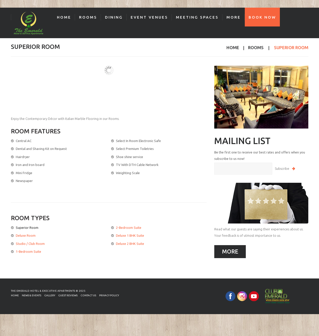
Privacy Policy (109, 295)
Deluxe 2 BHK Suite (130, 243)
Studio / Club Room (30, 243)
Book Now (262, 17)
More (233, 17)
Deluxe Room (26, 235)
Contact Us (88, 295)
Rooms (88, 17)
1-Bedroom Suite (28, 251)
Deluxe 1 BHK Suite (130, 235)
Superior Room (27, 227)
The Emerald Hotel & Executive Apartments (43, 290)
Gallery (49, 295)
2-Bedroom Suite (128, 227)
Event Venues (149, 17)
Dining (114, 17)
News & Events (31, 295)
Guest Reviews (68, 295)
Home (64, 17)
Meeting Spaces (197, 17)
